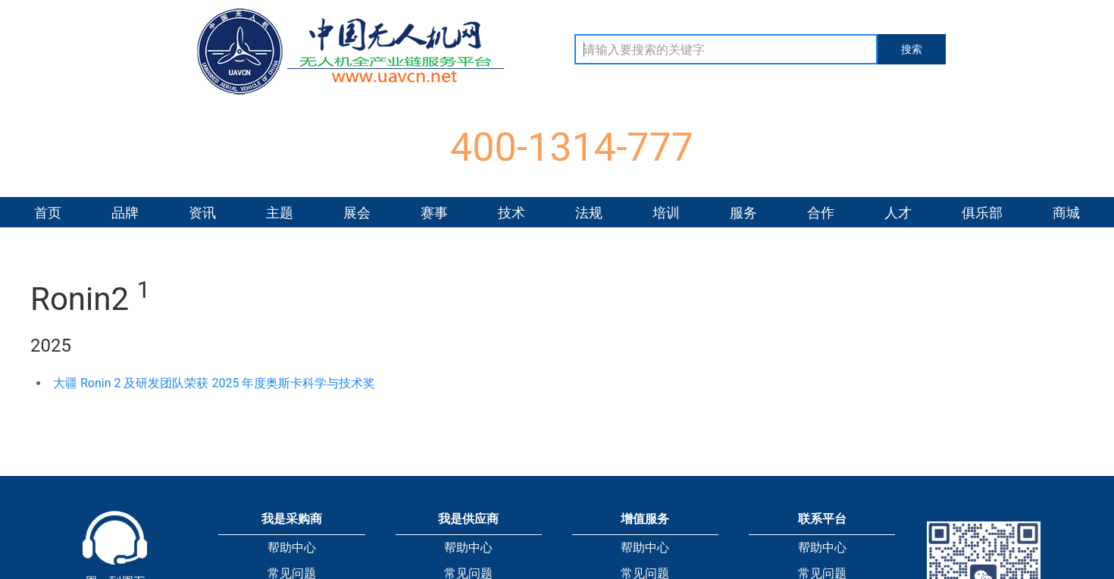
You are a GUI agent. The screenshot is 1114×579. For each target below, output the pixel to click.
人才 (898, 213)
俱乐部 (982, 213)
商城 (1066, 213)
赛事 (434, 213)
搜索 (911, 49)
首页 (47, 213)
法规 (588, 213)
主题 (279, 213)
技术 (511, 213)
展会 (357, 213)
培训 (666, 213)
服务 (743, 213)
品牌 (125, 213)
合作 (820, 213)
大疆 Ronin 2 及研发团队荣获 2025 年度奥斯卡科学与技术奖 (214, 383)
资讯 (202, 213)
